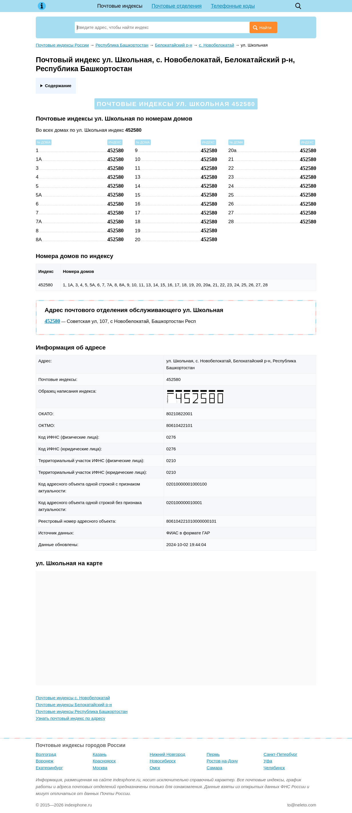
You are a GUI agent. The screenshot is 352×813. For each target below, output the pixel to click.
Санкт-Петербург (280, 754)
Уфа (268, 760)
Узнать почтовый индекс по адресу (70, 718)
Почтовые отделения (177, 6)
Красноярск (104, 760)
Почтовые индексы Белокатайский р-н (74, 704)
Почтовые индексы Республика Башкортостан (81, 711)
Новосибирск (163, 760)
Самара (214, 767)
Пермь (213, 754)
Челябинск (274, 767)
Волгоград (46, 754)
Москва (100, 767)
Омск (155, 767)
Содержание (58, 85)
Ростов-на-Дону (222, 760)
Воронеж (45, 760)
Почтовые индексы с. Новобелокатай (73, 697)
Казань (99, 754)
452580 (52, 321)
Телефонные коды (233, 6)
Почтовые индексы (120, 6)
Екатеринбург (49, 767)
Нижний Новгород (167, 754)
